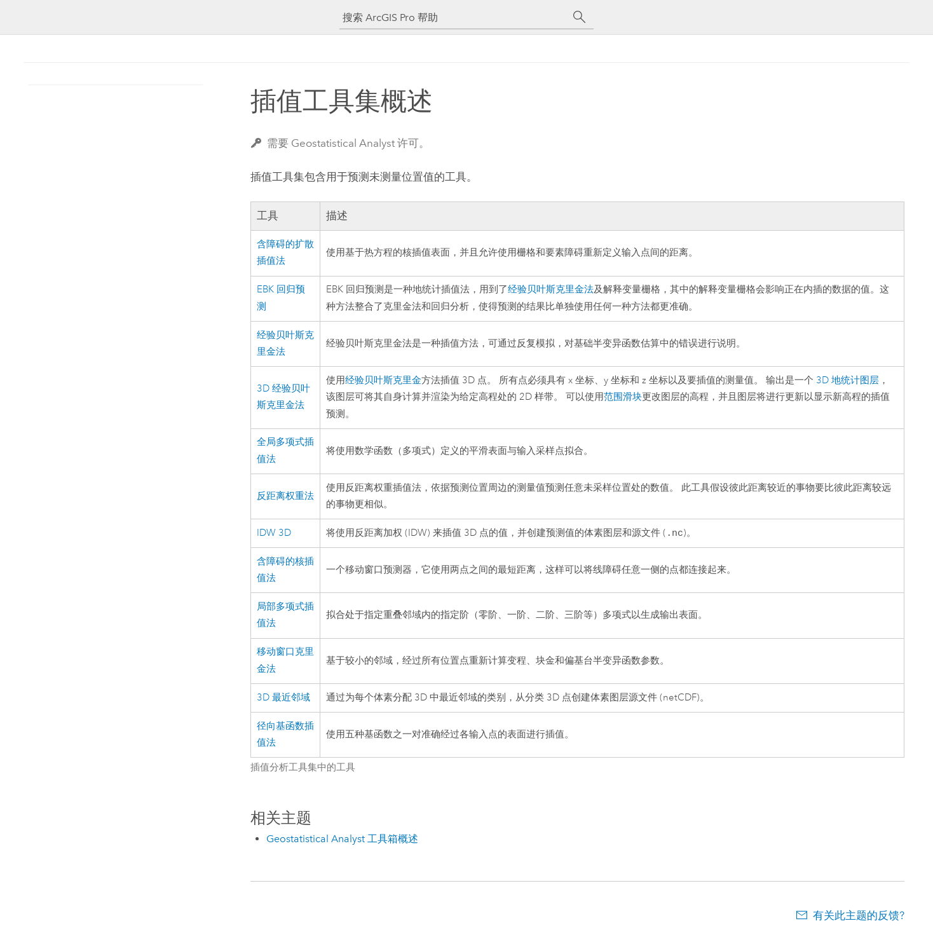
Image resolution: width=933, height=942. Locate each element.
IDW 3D (274, 534)
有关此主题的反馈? (858, 916)
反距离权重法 (285, 496)
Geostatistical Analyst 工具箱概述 (342, 840)
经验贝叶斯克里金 (383, 380)
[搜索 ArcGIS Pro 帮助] (453, 17)
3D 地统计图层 (847, 380)
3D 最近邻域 (283, 699)
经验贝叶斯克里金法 (551, 289)
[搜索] (579, 17)
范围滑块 (623, 397)
